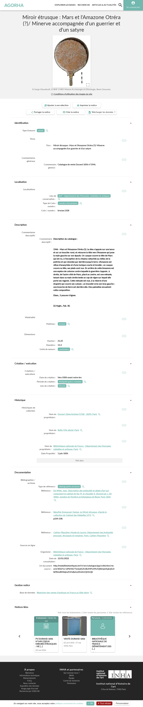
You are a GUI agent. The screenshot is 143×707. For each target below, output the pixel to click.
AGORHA (14, 5)
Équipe (71, 678)
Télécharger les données (101, 112)
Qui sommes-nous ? (71, 673)
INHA (71, 675)
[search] (120, 5)
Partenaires (71, 683)
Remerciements (29, 678)
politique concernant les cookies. (69, 703)
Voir (79, 460)
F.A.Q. (29, 680)
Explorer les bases (66, 4)
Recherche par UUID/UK (30, 691)
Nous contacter (29, 683)
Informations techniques (29, 675)
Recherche (84, 4)
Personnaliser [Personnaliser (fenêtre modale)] (122, 703)
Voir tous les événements (69, 612)
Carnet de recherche (71, 680)
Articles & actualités (104, 4)
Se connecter (133, 7)
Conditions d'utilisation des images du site (71, 94)
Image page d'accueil (29, 688)
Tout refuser (104, 703)
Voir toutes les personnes (95, 612)
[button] (19, 636)
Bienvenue (29, 673)
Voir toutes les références (120, 612)
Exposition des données (29, 686)
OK (90, 703)
